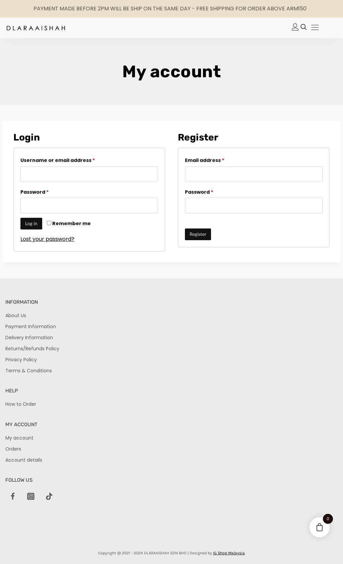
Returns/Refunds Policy (32, 348)
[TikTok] (49, 496)
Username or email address (57, 160)
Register (198, 234)
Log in (31, 223)
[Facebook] (12, 496)
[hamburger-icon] (315, 28)
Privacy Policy (21, 359)
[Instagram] (30, 496)
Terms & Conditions (28, 370)
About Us (15, 315)
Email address (204, 160)
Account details (23, 460)
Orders (13, 449)
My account (19, 438)
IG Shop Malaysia (229, 553)
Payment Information (30, 326)
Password (34, 192)
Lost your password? (47, 239)
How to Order (20, 404)
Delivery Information (29, 337)
